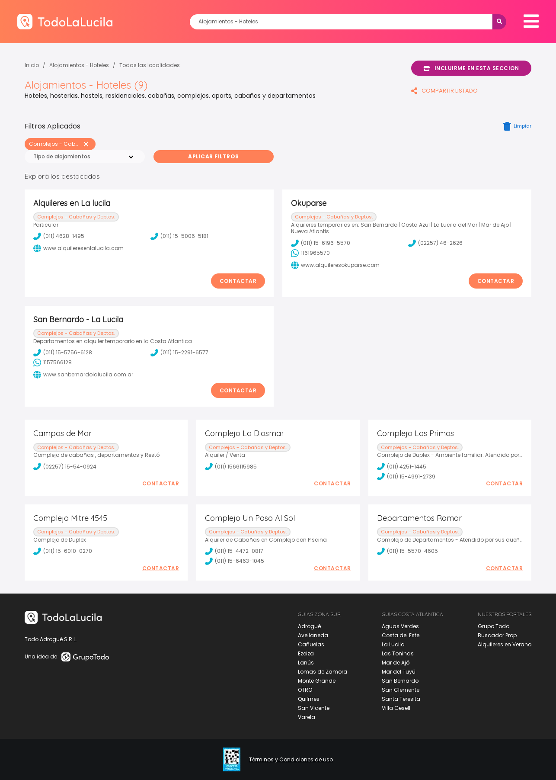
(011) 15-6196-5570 (320, 243)
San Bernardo (400, 680)
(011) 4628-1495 (58, 236)
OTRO (305, 689)
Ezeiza (306, 653)
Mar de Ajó (395, 662)
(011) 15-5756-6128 (62, 352)
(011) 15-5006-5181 (179, 236)
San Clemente (400, 689)
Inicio (32, 65)
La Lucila (393, 644)
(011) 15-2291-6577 (179, 352)
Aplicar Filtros (213, 156)
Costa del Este (400, 635)
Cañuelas (311, 644)
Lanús (306, 662)
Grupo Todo (493, 626)
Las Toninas (398, 653)
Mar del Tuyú (398, 671)
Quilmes (309, 699)
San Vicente (313, 708)
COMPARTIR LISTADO (444, 91)
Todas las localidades (149, 65)
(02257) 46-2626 (435, 243)
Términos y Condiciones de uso (291, 759)
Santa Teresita (401, 699)
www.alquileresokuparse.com (335, 265)
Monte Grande (317, 680)
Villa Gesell (396, 708)
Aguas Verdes (400, 626)
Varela (306, 717)
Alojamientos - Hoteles (79, 65)
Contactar (238, 281)
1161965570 (310, 253)
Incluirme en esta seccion (471, 68)
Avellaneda (313, 635)
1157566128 (52, 362)
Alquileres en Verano (504, 644)
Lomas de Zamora (322, 671)
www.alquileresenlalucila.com (78, 248)
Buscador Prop (497, 635)
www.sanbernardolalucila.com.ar (83, 375)
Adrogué (309, 626)
